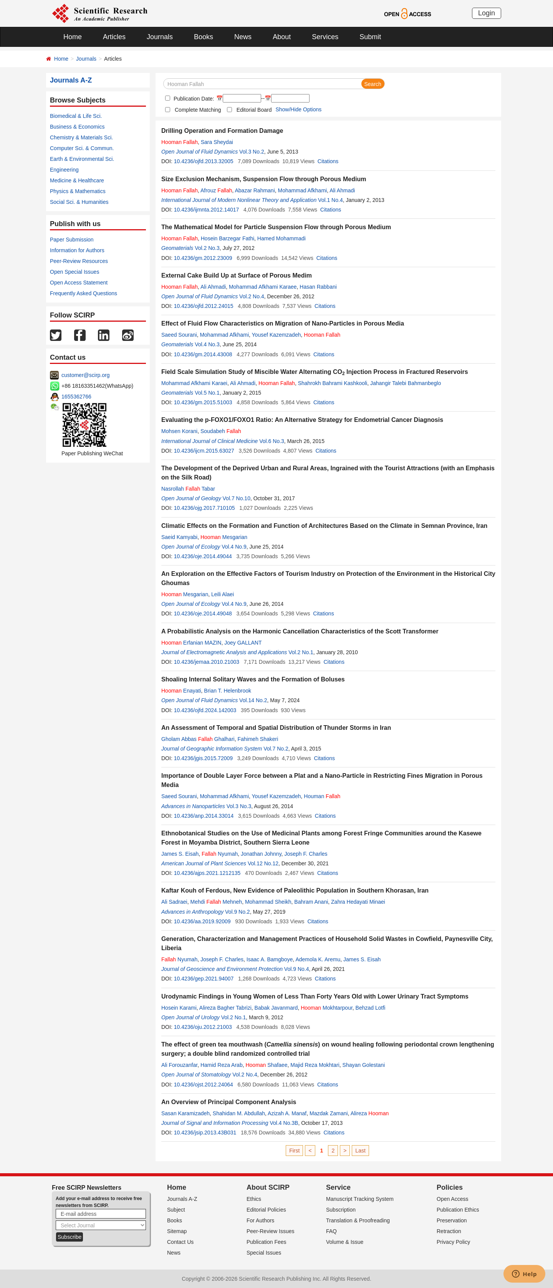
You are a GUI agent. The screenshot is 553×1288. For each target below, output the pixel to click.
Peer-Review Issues (271, 1231)
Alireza (370, 1113)
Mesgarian (223, 537)
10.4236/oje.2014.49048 (203, 613)
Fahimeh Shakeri (257, 739)
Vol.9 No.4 (296, 969)
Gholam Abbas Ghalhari (198, 739)
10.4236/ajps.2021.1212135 (207, 873)
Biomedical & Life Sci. (76, 116)
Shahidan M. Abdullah (239, 1113)
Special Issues (264, 1253)
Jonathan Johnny (261, 854)
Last (360, 1150)
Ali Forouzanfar (179, 1065)
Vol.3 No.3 (239, 806)
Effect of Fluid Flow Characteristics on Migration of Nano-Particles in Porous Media (282, 323)
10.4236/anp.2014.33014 (204, 816)
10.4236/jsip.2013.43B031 (205, 1132)
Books (203, 37)
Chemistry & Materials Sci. (81, 137)
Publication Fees (266, 1242)
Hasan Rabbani (318, 287)
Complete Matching (198, 110)
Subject (176, 1210)
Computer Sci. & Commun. (82, 148)
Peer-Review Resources (79, 261)
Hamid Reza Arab (221, 1065)
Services (325, 37)
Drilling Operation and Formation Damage (222, 130)
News (243, 37)
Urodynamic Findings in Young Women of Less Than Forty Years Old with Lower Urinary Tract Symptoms (315, 996)
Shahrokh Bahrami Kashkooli (333, 383)
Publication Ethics (458, 1210)
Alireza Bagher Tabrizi (225, 1008)
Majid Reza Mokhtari (314, 1065)
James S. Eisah (180, 854)
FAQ (331, 1231)
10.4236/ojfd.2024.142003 (205, 710)
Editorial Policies (266, 1210)
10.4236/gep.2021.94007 (204, 979)
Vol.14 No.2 (253, 700)
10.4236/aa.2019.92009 (202, 921)
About (282, 37)
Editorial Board (254, 110)
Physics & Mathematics (78, 191)
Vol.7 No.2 (275, 749)
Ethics (254, 1199)
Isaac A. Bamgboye (270, 959)
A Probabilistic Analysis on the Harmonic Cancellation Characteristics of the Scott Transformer (300, 631)
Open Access (453, 1199)
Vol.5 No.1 (207, 393)
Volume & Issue (344, 1242)
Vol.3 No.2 (251, 152)
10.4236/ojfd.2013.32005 (203, 161)
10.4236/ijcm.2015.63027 (204, 451)
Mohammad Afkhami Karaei (194, 383)
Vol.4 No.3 (207, 344)
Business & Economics (77, 127)
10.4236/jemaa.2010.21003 (206, 662)
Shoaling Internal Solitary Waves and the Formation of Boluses (253, 679)
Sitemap (177, 1231)
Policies (450, 1187)
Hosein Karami (179, 1008)
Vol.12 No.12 (263, 863)
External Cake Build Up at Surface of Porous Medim (236, 275)
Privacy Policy (453, 1242)
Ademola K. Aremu (317, 959)
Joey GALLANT (243, 643)
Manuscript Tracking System (360, 1199)
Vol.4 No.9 (234, 547)
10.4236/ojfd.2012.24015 (203, 306)
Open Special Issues (74, 272)
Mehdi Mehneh (216, 902)
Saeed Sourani (179, 335)
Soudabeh (220, 431)
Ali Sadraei (174, 902)
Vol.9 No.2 (237, 912)
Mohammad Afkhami (302, 190)
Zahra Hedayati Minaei (358, 902)
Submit (370, 37)
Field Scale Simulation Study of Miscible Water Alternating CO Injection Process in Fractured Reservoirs (314, 372)
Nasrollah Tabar (188, 489)
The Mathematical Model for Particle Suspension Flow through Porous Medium (276, 227)
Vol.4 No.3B (284, 1123)
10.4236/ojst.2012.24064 (203, 1084)
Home (72, 37)
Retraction (449, 1231)
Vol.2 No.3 (207, 248)
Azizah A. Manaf (287, 1113)
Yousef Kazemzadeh (276, 335)
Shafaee (266, 1065)
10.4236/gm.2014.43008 (203, 354)
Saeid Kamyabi (179, 537)
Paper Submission (72, 239)
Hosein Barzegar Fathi (227, 238)
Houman (322, 796)
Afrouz (216, 190)
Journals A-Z (182, 1199)
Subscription (341, 1210)
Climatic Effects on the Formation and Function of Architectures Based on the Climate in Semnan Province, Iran (324, 525)
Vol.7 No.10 (236, 498)
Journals (160, 37)
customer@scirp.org (85, 375)
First (294, 1150)
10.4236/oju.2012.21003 (203, 1027)
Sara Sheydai (217, 142)
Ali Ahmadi (342, 190)
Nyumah (220, 854)
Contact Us (180, 1242)
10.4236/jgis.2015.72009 (203, 758)
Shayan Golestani (364, 1065)
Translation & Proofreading (358, 1220)
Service (338, 1187)
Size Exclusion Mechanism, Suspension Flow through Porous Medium (263, 179)
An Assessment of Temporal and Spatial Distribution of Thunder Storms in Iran (276, 727)
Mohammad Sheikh (268, 902)
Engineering (64, 170)
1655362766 (76, 397)
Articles (114, 37)
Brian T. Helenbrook (227, 691)
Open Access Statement (79, 282)
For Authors (260, 1220)
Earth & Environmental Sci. (82, 159)
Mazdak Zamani (329, 1113)
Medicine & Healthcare (77, 180)
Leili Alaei (222, 594)
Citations (328, 161)
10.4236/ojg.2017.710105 (204, 508)
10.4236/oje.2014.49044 (203, 556)
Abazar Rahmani (255, 190)
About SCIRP (268, 1187)
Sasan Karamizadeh (185, 1113)
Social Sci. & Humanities (79, 202)
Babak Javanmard (276, 1008)
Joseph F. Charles (305, 854)
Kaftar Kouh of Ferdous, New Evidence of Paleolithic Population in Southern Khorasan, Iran (295, 890)
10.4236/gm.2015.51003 (203, 402)
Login (486, 13)
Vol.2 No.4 (251, 296)
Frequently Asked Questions (83, 293)
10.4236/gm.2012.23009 (203, 258)
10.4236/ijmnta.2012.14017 (206, 210)
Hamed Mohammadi (281, 238)
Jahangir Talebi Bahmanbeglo (405, 383)
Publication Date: (193, 99)
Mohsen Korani (179, 431)
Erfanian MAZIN (191, 643)
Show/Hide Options (298, 109)
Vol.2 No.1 (300, 652)
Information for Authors (77, 250)
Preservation (452, 1220)
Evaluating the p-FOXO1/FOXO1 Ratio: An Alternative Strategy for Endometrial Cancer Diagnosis (302, 420)
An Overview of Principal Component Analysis (228, 1102)
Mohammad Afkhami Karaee (263, 287)
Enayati (181, 691)
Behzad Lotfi (371, 1008)
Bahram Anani (311, 902)
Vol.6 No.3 (271, 441)
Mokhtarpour (327, 1008)
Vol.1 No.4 (330, 200)
